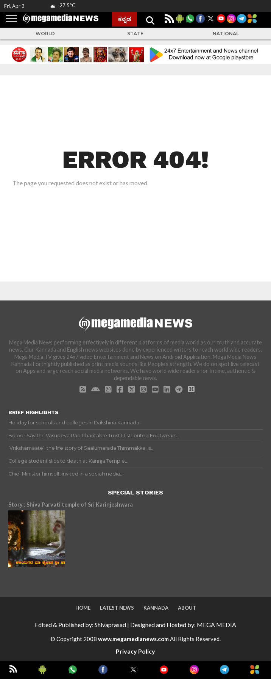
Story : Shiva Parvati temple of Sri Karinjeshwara (70, 504)
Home (82, 608)
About (187, 608)
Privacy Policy (135, 651)
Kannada (155, 608)
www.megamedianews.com (133, 638)
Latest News (117, 608)
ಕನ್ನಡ (124, 19)
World (45, 33)
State (135, 33)
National (226, 33)
